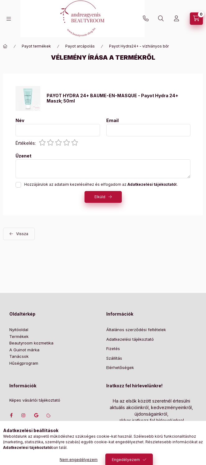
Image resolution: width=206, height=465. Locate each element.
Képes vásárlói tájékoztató (34, 400)
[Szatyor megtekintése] (196, 18)
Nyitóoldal (18, 329)
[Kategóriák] (8, 19)
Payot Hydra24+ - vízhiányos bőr (139, 46)
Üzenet (23, 155)
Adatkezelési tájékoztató (130, 339)
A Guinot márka (24, 349)
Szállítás (114, 358)
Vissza (22, 233)
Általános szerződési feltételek (136, 329)
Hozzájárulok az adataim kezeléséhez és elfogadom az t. (101, 184)
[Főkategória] (5, 46)
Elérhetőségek (120, 367)
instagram (23, 415)
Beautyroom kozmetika (31, 342)
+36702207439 (146, 18)
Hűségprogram (23, 363)
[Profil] (176, 18)
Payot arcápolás (80, 46)
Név (20, 120)
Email (112, 120)
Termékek (19, 336)
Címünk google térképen (36, 415)
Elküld (99, 196)
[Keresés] (161, 18)
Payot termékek (36, 46)
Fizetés (113, 348)
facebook (11, 415)
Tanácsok (19, 356)
